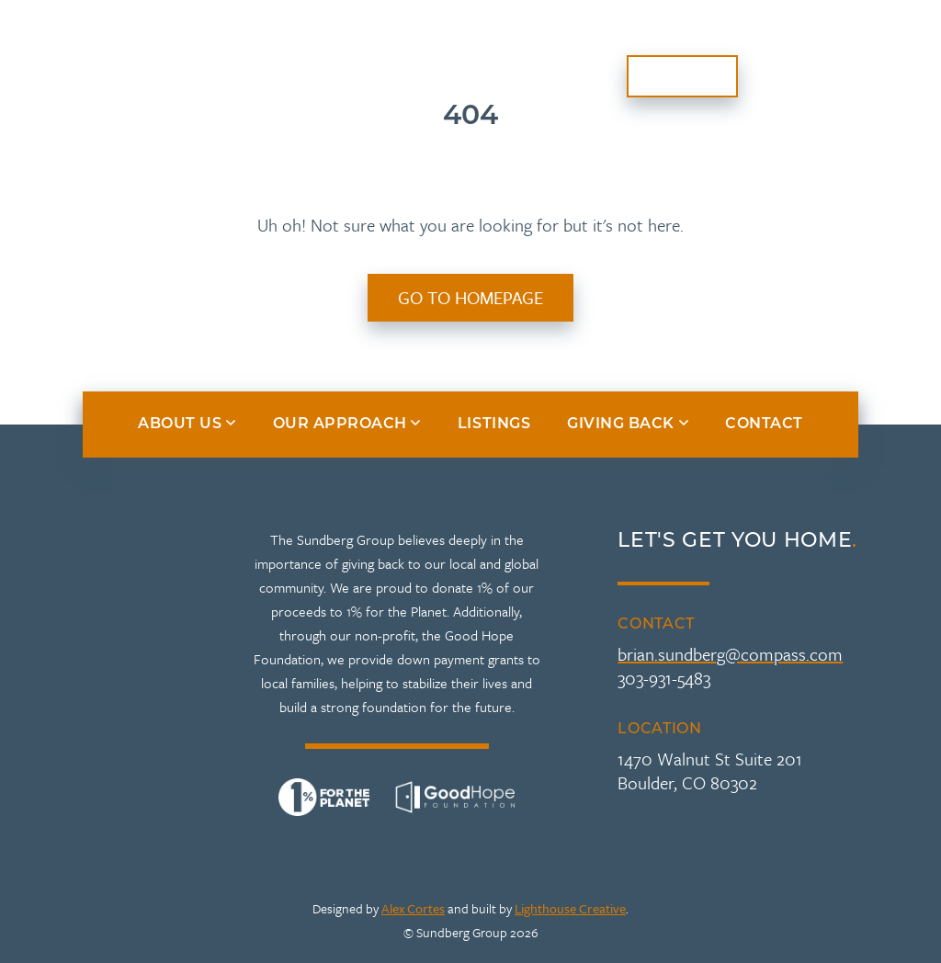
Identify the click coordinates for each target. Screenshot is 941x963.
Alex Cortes (413, 908)
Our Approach (240, 64)
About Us (77, 64)
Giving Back (799, 43)
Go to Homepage (470, 297)
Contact (682, 76)
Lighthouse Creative (570, 908)
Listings (663, 43)
